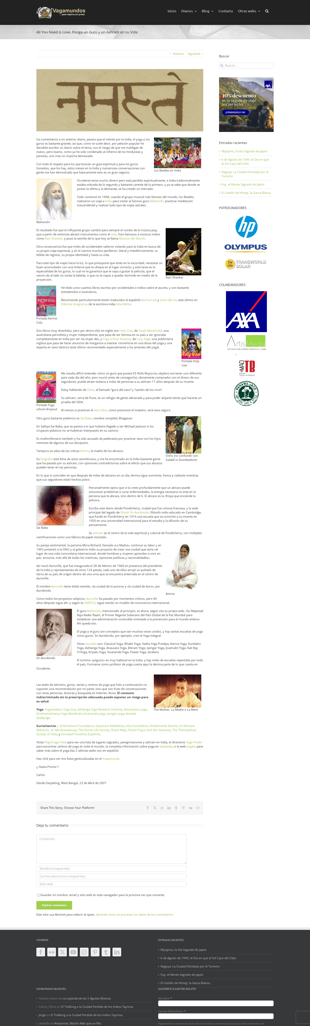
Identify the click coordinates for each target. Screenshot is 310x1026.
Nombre (165, 998)
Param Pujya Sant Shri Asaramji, (150, 730)
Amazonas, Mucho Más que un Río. (78, 1023)
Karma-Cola (149, 300)
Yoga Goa (69, 709)
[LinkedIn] (116, 952)
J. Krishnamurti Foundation (75, 726)
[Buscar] (222, 65)
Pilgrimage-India (55, 742)
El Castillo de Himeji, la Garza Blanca (246, 193)
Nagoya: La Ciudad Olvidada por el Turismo (190, 966)
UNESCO (89, 603)
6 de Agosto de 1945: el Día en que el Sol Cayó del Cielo (245, 161)
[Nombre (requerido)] (111, 869)
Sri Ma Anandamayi (64, 730)
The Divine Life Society (93, 730)
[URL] (111, 884)
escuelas (91, 644)
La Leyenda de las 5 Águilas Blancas (86, 998)
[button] (267, 10)
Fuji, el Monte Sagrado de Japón (242, 184)
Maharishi (94, 611)
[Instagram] (84, 952)
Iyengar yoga (115, 713)
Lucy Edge (143, 339)
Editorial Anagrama (74, 304)
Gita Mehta (123, 304)
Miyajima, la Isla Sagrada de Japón (244, 151)
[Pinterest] (95, 952)
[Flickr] (51, 952)
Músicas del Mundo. (132, 238)
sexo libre (100, 410)
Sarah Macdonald (150, 331)
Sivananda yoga (94, 713)
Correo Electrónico (172, 1011)
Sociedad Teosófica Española (80, 734)
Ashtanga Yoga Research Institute (100, 709)
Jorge (42, 1015)
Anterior (178, 54)
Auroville (56, 586)
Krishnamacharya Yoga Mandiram (59, 713)
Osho (90, 390)
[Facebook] (40, 952)
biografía (47, 459)
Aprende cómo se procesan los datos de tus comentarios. (135, 914)
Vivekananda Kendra (164, 726)
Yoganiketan (53, 709)
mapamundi (110, 759)
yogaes (191, 746)
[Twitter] (62, 952)
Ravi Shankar (53, 238)
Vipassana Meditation (110, 726)
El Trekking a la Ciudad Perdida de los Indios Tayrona (97, 1007)
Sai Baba (86, 418)
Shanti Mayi (119, 730)
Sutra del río (168, 300)
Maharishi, (157, 201)
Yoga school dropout (117, 339)
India (108, 201)
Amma (84, 451)
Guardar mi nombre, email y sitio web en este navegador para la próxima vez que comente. (102, 895)
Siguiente (194, 54)
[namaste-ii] (119, 100)
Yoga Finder (193, 742)
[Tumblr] (106, 952)
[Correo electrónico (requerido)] (111, 876)
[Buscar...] (246, 65)
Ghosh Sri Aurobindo (134, 512)
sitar (114, 234)
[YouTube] (73, 952)
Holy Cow (126, 331)
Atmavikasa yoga (135, 709)
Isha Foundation (137, 726)
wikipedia (166, 746)
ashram (98, 533)
